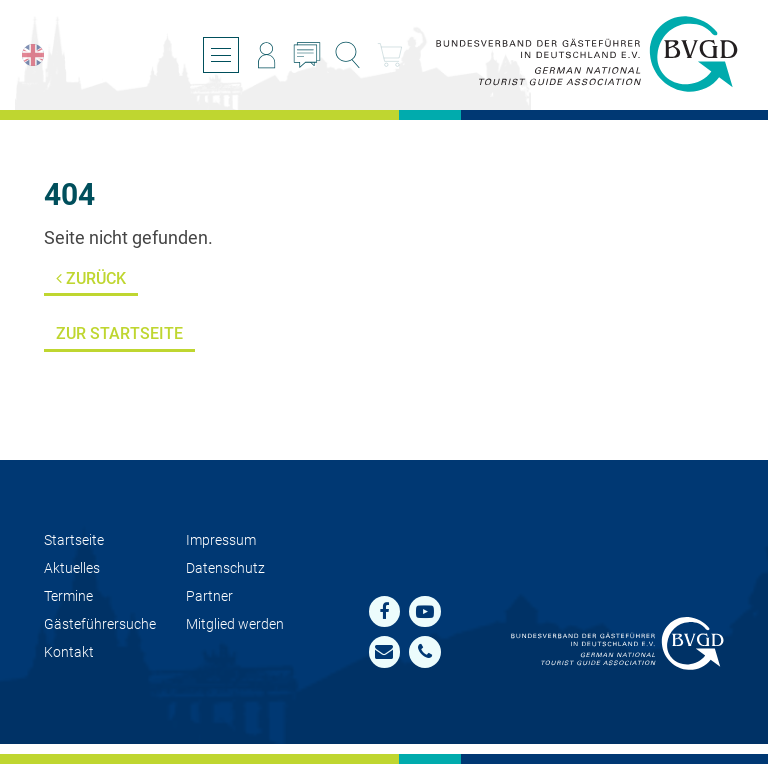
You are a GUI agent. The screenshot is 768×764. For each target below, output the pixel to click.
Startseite (74, 540)
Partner (209, 596)
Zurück (91, 278)
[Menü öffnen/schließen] (221, 55)
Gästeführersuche (100, 624)
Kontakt (69, 652)
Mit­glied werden (235, 624)
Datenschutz (225, 568)
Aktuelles (72, 568)
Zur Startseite (119, 333)
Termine (68, 596)
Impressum (221, 540)
